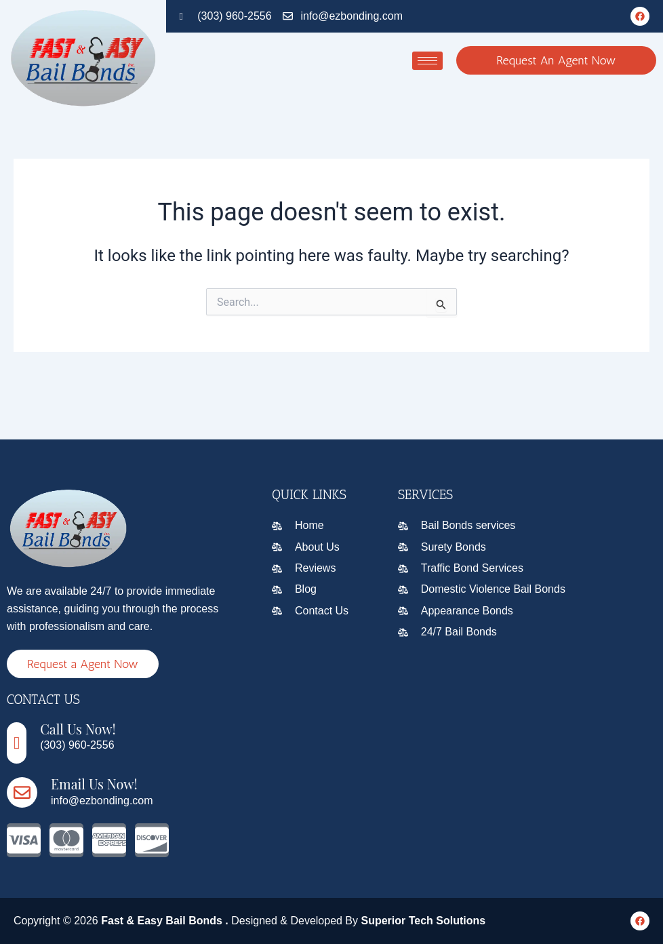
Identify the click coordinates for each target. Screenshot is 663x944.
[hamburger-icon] (427, 61)
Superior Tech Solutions (423, 920)
